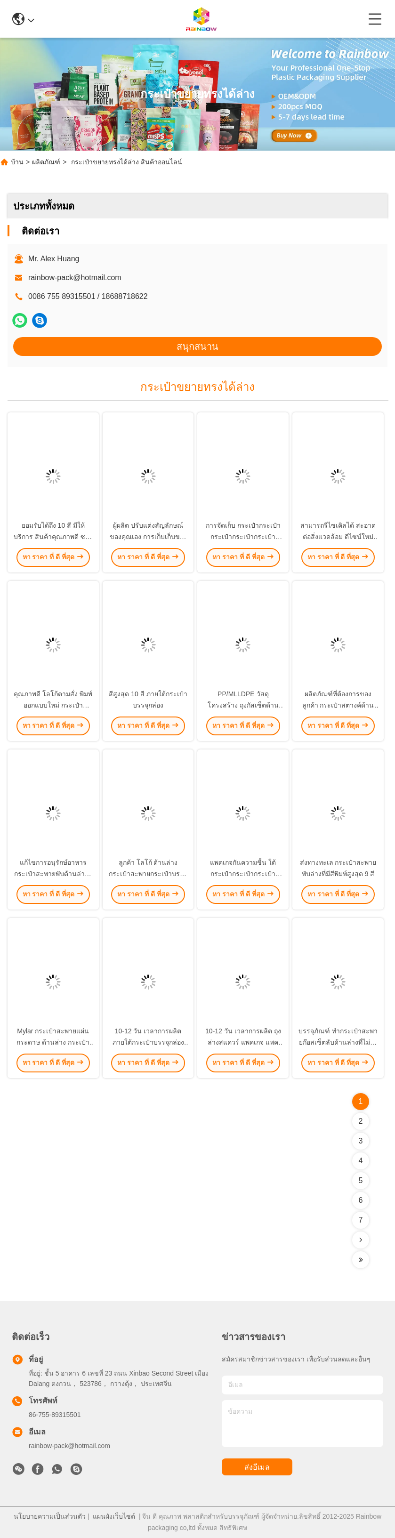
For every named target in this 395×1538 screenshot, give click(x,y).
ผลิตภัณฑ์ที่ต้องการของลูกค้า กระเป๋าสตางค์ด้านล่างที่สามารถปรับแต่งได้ (338, 705)
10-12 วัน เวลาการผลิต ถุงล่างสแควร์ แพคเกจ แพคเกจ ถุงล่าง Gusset (243, 1042)
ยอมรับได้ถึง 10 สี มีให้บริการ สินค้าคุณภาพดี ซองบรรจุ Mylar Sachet (53, 537)
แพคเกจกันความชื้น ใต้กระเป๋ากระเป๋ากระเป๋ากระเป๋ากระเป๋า (243, 874)
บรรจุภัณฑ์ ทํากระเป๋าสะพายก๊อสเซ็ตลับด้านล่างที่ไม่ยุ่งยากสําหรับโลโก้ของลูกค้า (338, 1042)
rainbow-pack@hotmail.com (74, 278)
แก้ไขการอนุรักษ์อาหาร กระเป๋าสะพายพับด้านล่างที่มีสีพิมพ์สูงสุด (53, 874)
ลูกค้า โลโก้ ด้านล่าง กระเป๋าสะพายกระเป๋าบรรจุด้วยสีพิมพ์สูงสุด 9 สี (148, 874)
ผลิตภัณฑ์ (46, 162)
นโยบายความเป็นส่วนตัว (50, 1516)
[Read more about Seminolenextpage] (360, 1240)
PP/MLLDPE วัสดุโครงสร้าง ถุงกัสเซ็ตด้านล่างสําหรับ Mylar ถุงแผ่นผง (243, 705)
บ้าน (17, 162)
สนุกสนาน (197, 346)
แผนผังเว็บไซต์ (114, 1516)
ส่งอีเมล (257, 1467)
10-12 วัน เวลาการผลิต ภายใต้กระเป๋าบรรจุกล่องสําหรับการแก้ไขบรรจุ (148, 1042)
